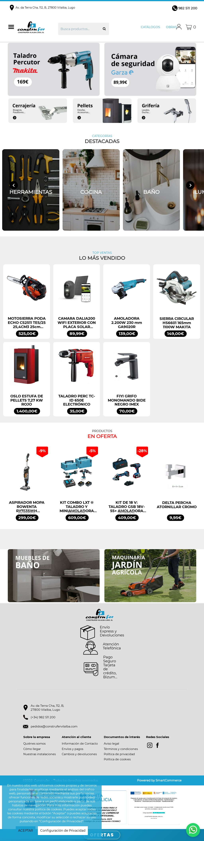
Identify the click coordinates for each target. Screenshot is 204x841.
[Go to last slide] (14, 185)
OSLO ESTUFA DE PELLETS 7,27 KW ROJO (26, 400)
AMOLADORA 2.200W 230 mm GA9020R (126, 323)
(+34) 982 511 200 (43, 717)
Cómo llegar (32, 749)
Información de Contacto (80, 743)
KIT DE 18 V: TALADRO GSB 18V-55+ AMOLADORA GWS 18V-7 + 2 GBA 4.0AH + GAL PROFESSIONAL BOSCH (127, 507)
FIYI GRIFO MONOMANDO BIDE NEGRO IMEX (127, 400)
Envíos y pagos (72, 749)
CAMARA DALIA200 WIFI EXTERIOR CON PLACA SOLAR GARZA (77, 323)
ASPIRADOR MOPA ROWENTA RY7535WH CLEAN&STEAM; (26, 507)
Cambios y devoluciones (79, 754)
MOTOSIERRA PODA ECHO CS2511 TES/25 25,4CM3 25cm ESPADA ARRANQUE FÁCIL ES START (26, 323)
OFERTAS (102, 835)
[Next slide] (190, 185)
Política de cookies (117, 759)
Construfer (37, 27)
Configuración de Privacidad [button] (62, 830)
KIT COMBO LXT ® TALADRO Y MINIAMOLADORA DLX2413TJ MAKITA (77, 507)
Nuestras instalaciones (39, 754)
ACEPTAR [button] (25, 830)
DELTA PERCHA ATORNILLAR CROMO (177, 505)
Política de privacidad (119, 754)
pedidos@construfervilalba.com (54, 726)
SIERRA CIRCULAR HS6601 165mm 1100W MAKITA (177, 323)
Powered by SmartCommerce (159, 780)
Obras (171, 27)
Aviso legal (111, 743)
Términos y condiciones (121, 749)
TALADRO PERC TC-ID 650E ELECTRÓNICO (76, 400)
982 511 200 (187, 8)
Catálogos (150, 27)
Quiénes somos (34, 743)
